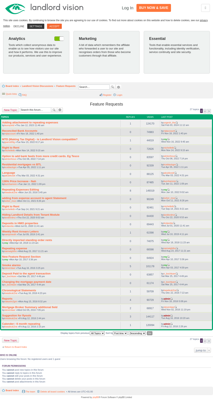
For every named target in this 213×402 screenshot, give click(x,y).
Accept (54, 26)
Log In (128, 8)
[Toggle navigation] (205, 8)
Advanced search (118, 87)
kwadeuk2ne (11, 192)
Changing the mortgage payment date (26, 281)
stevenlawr (10, 268)
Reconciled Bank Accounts (19, 130)
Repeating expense (14, 248)
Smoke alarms (11, 265)
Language (8, 172)
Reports (7, 298)
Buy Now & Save (153, 8)
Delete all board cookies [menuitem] (52, 391)
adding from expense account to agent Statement (34, 198)
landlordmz (10, 217)
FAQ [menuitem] (24, 95)
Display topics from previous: (83, 333)
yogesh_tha (170, 122)
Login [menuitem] (119, 95)
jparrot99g (10, 142)
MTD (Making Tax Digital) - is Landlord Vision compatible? (40, 139)
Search (112, 87)
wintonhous (10, 159)
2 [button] (205, 111)
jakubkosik (10, 175)
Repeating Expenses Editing (20, 189)
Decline (19, 26)
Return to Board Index (16, 347)
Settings (36, 26)
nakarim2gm (11, 301)
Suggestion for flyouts (16, 315)
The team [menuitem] (30, 391)
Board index (12, 86)
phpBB (96, 397)
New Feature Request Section (21, 256)
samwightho (11, 251)
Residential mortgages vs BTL (21, 164)
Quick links (11, 94)
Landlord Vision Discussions (37, 86)
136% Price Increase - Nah (19, 181)
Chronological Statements (19, 290)
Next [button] (209, 111)
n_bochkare (11, 276)
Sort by (117, 333)
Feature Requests (66, 86)
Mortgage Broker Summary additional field (29, 307)
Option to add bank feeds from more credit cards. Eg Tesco (40, 156)
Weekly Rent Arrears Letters (20, 231)
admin (167, 299)
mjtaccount (10, 133)
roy (165, 139)
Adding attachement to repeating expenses (30, 122)
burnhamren (11, 184)
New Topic (10, 110)
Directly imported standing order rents (27, 240)
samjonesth (10, 234)
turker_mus (10, 201)
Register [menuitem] (107, 95)
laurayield (9, 125)
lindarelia (9, 226)
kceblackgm (11, 167)
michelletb (10, 150)
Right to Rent (10, 147)
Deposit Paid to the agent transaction (26, 273)
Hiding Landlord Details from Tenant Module (31, 214)
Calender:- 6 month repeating (21, 323)
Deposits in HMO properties (20, 223)
